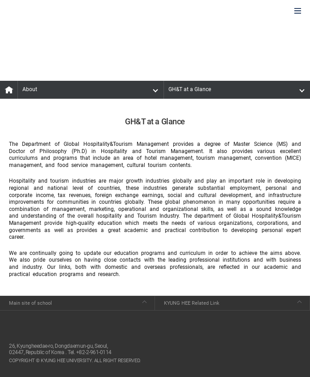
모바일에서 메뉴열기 (297, 11)
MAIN (9, 90)
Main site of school (30, 303)
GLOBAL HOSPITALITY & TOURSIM (54, 12)
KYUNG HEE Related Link (192, 303)
